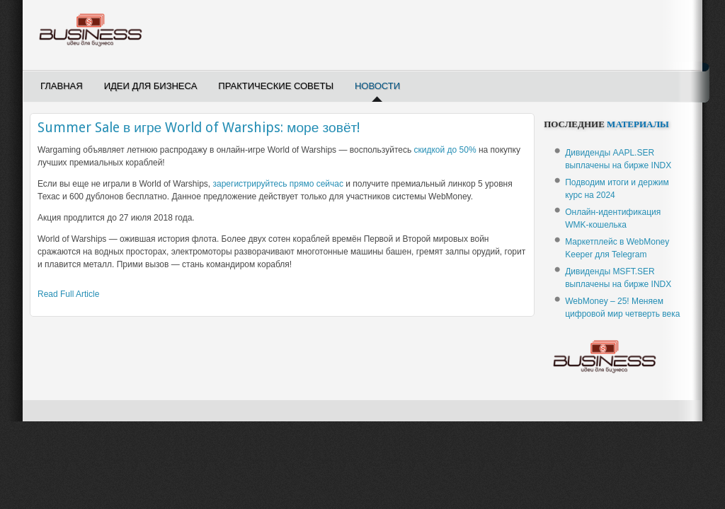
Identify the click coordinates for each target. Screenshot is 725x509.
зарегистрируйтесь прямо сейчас (278, 184)
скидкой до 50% (445, 150)
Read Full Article (68, 294)
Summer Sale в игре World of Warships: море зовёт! (199, 127)
